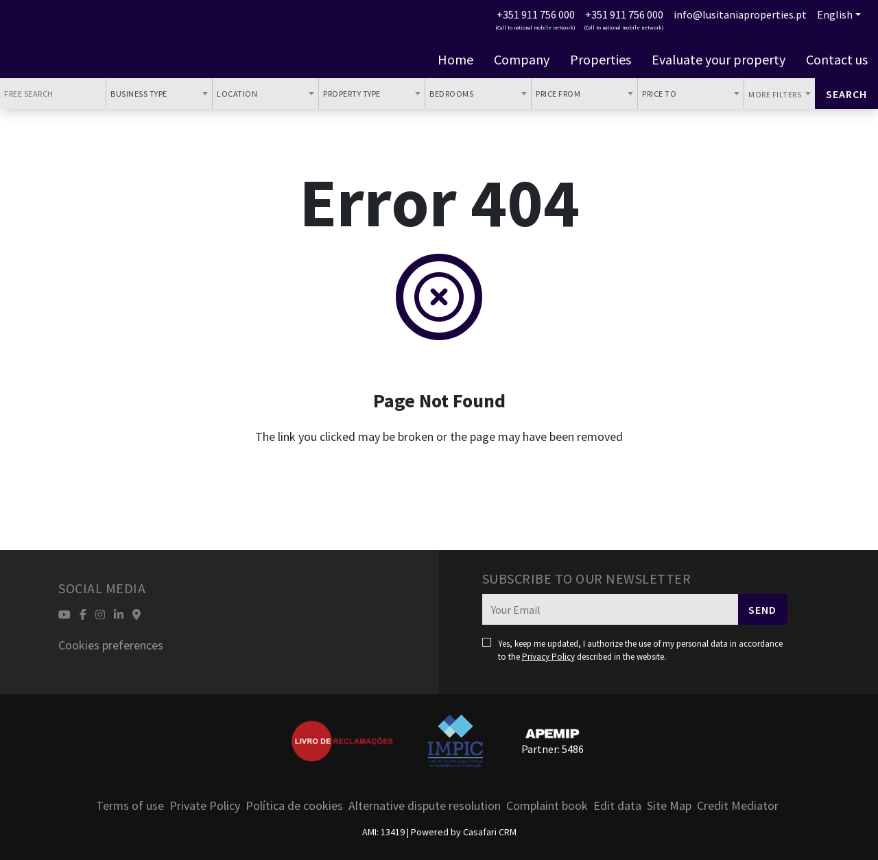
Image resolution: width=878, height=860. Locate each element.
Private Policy (204, 805)
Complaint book (547, 805)
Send (762, 610)
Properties (600, 59)
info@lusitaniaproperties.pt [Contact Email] (740, 14)
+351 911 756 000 (536, 14)
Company (521, 59)
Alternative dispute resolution (424, 805)
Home (455, 59)
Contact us (837, 59)
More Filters (775, 94)
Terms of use (130, 805)
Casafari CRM (490, 832)
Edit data (617, 805)
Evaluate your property (718, 59)
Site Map (669, 805)
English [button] (835, 14)
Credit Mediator (738, 805)
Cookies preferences (110, 645)
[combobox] (159, 93)
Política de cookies (294, 805)
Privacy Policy (548, 656)
